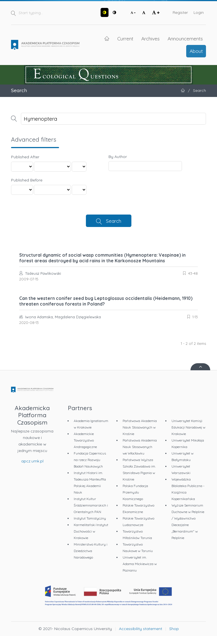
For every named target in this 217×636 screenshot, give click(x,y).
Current (125, 38)
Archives (150, 38)
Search (113, 221)
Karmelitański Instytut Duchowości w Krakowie (91, 531)
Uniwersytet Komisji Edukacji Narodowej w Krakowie (188, 427)
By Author (117, 156)
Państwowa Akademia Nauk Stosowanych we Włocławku (140, 446)
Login (199, 12)
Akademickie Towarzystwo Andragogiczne (85, 440)
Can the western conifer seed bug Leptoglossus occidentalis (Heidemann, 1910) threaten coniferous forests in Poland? (105, 301)
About (196, 51)
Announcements (185, 38)
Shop (174, 628)
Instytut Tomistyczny (90, 518)
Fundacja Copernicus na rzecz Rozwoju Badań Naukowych (90, 459)
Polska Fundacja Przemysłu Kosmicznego (135, 492)
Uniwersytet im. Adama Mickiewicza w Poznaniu (140, 563)
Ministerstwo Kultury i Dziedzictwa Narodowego (90, 550)
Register (180, 12)
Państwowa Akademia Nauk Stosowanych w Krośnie (140, 427)
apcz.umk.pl (32, 461)
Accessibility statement (140, 628)
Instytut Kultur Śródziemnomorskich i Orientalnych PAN (91, 505)
